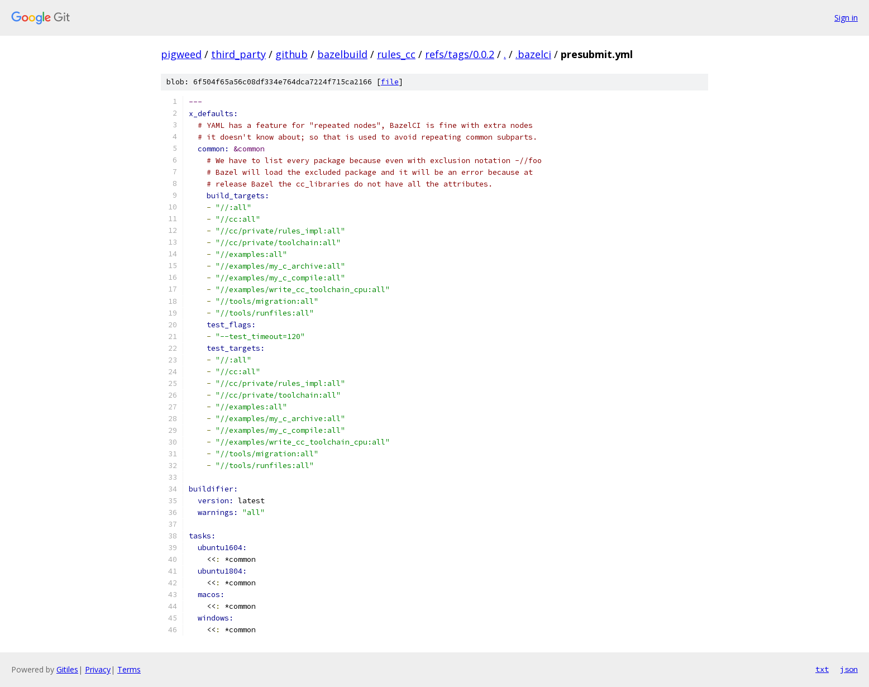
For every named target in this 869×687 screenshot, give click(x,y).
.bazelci (533, 54)
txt (822, 669)
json (849, 669)
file (390, 82)
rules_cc (396, 54)
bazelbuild (342, 54)
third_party (238, 54)
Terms (129, 669)
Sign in (846, 17)
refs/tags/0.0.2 (459, 54)
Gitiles (67, 669)
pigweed (181, 54)
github (291, 54)
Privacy (98, 669)
